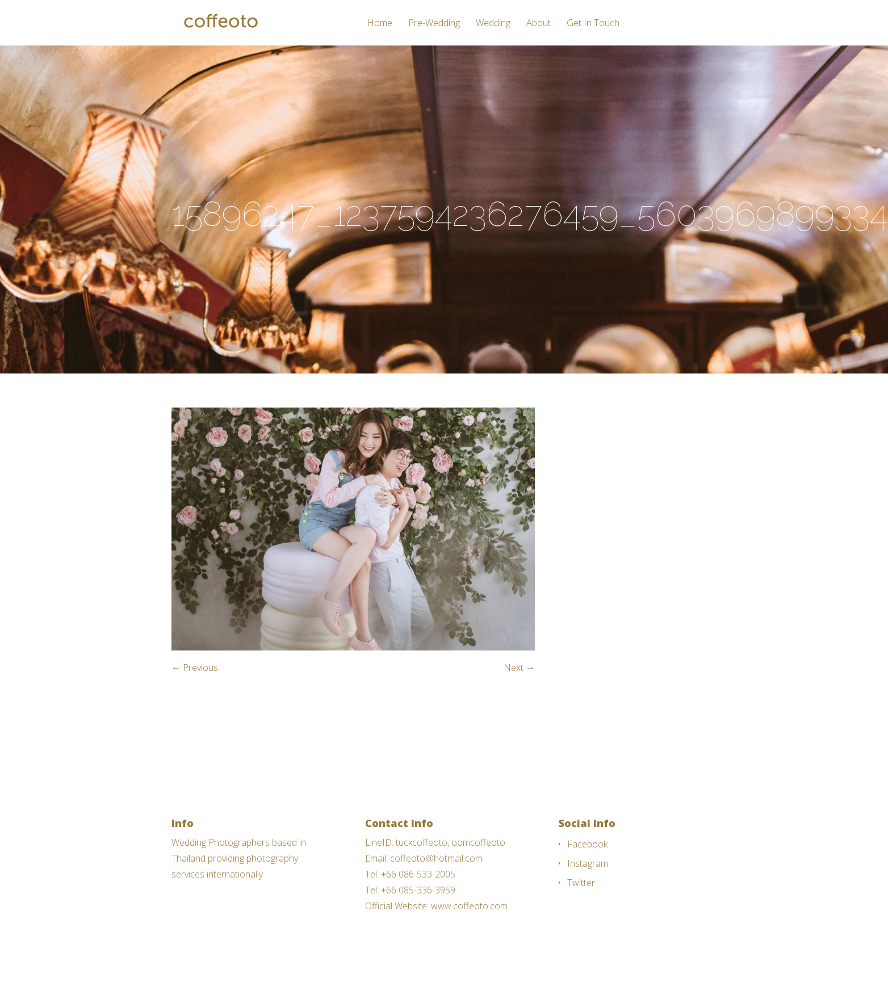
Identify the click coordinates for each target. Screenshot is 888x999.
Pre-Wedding (434, 23)
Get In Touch (593, 23)
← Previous (194, 667)
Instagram (587, 863)
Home (379, 23)
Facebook (587, 844)
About (538, 23)
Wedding (493, 23)
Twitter (581, 882)
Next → (519, 667)
